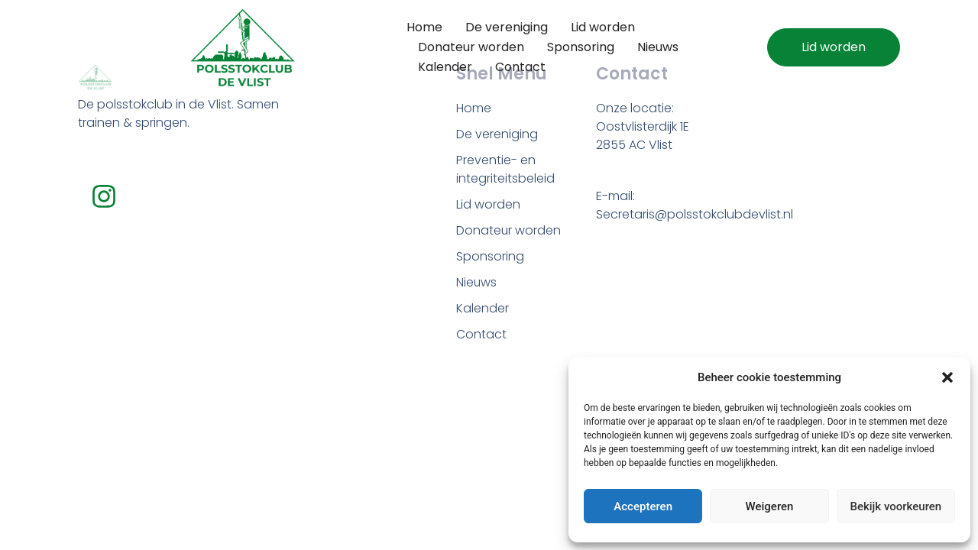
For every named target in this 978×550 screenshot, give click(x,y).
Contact (520, 67)
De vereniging (506, 27)
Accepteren (643, 506)
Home (424, 27)
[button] (947, 377)
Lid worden (603, 27)
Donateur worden (471, 47)
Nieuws (657, 47)
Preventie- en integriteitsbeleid (505, 169)
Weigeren (770, 506)
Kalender (445, 67)
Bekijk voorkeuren (895, 506)
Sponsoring (580, 47)
